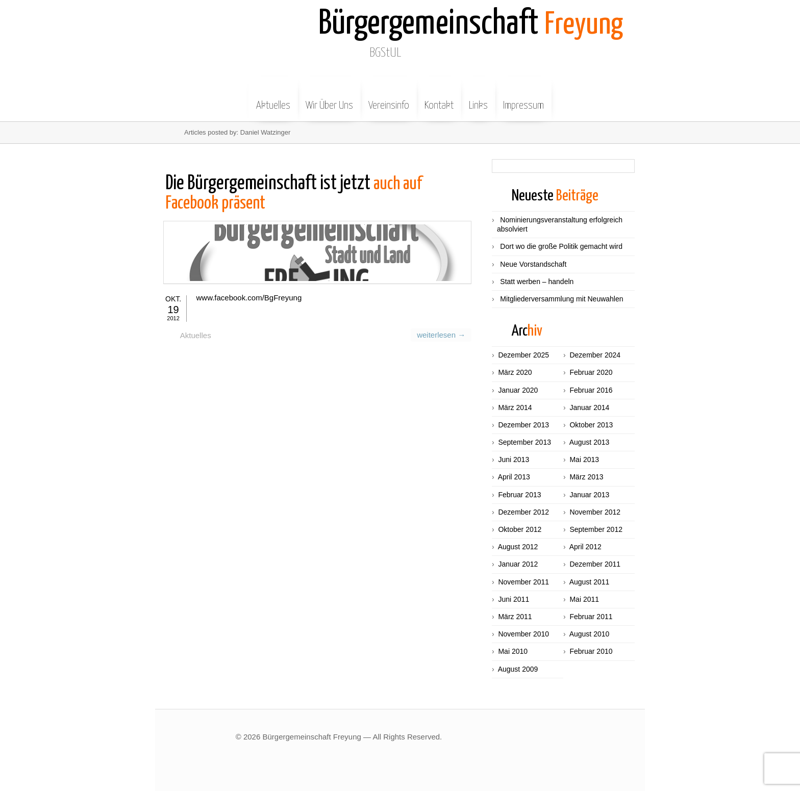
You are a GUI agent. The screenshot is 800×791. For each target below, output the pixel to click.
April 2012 (585, 547)
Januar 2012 (518, 564)
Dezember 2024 (594, 355)
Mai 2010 (513, 651)
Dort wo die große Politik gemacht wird (561, 246)
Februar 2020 (590, 372)
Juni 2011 (513, 599)
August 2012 (518, 547)
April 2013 (514, 477)
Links (478, 98)
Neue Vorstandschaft (533, 264)
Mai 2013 (584, 459)
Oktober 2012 (519, 529)
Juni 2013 (513, 459)
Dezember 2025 (523, 355)
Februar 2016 (590, 390)
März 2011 (515, 617)
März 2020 (515, 372)
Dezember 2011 (594, 564)
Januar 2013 (589, 495)
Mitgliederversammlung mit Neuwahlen (561, 299)
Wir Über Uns (329, 98)
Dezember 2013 (523, 425)
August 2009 (518, 669)
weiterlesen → (442, 366)
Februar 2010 (590, 651)
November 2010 (523, 634)
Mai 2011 (584, 599)
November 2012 (594, 512)
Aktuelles (273, 98)
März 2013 (586, 477)
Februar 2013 (519, 495)
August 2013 (589, 442)
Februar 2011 (590, 617)
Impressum (523, 98)
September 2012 (595, 529)
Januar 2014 (589, 407)
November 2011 (523, 582)
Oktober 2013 (591, 425)
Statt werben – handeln (536, 281)
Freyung (475, 24)
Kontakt (439, 98)
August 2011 (589, 582)
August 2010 (589, 634)
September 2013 (524, 442)
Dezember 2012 (523, 512)
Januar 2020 (518, 390)
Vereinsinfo (388, 98)
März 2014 (515, 407)
